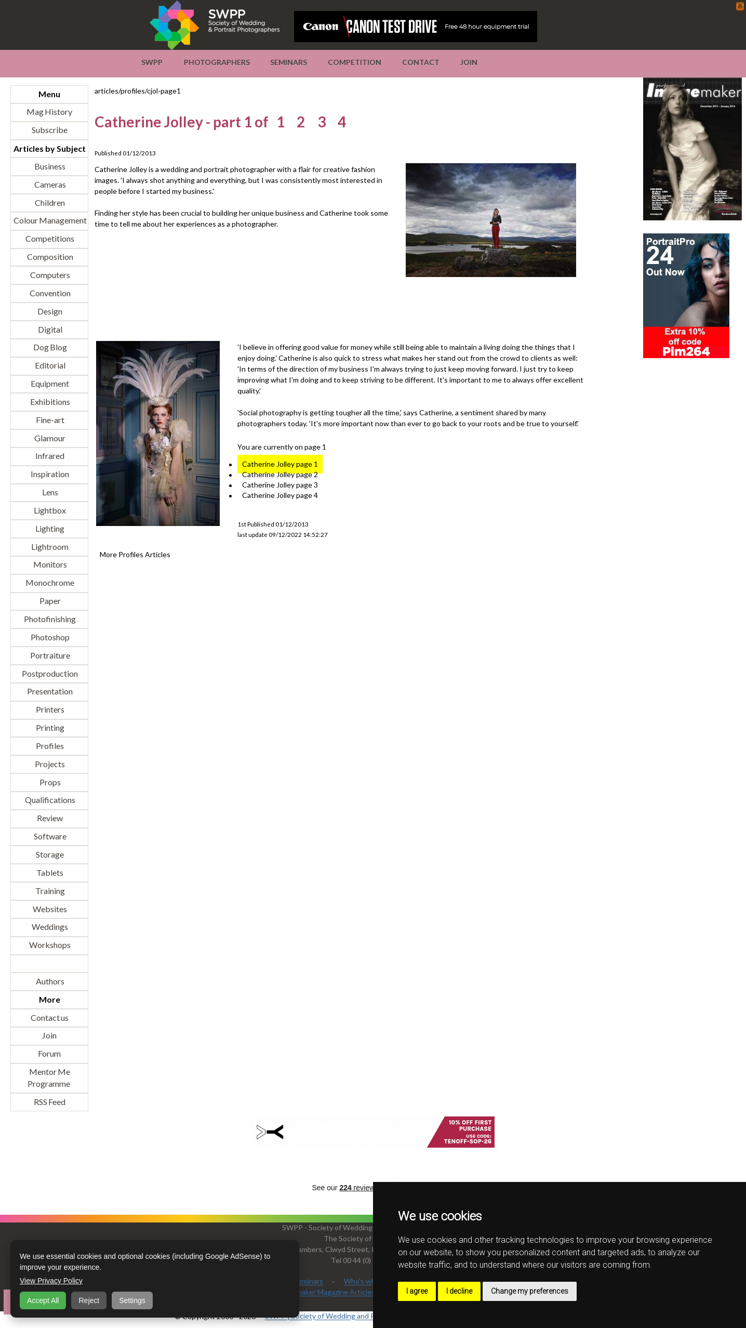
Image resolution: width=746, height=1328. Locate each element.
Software (49, 836)
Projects (49, 764)
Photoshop (50, 637)
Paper (49, 601)
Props (49, 782)
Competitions (49, 239)
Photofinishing (49, 619)
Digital (49, 329)
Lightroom (49, 546)
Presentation (49, 691)
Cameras (49, 184)
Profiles (49, 746)
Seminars (288, 62)
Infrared (49, 456)
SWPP (152, 62)
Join (468, 62)
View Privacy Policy (51, 1281)
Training (49, 891)
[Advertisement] (284, 310)
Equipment (49, 384)
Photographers (217, 62)
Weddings (49, 927)
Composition (49, 257)
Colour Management (49, 221)
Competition (354, 62)
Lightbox (49, 510)
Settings (132, 1300)
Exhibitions (49, 401)
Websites (49, 909)
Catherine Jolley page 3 (280, 485)
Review (49, 818)
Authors (49, 981)
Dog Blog (49, 347)
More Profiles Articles (135, 554)
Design (49, 311)
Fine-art (49, 420)
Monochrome (49, 583)
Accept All (43, 1300)
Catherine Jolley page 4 (280, 495)
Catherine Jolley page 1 (280, 464)
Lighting (49, 528)
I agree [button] (417, 1291)
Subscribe (50, 130)
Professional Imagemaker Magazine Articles (304, 1292)
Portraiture (49, 655)
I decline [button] (459, 1291)
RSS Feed (49, 1102)
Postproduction (49, 673)
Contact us (50, 1017)
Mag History (49, 112)
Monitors (49, 565)
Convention (50, 293)
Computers (49, 275)
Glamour (49, 438)
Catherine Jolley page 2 (280, 474)
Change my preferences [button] (529, 1291)
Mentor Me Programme (49, 1078)
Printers (49, 710)
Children (49, 202)
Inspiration (49, 474)
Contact (420, 62)
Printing (49, 728)
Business (49, 166)
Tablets (49, 872)
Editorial (49, 366)
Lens (49, 492)
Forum (49, 1054)
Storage (49, 854)
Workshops (49, 945)
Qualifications (49, 800)
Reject (88, 1300)
